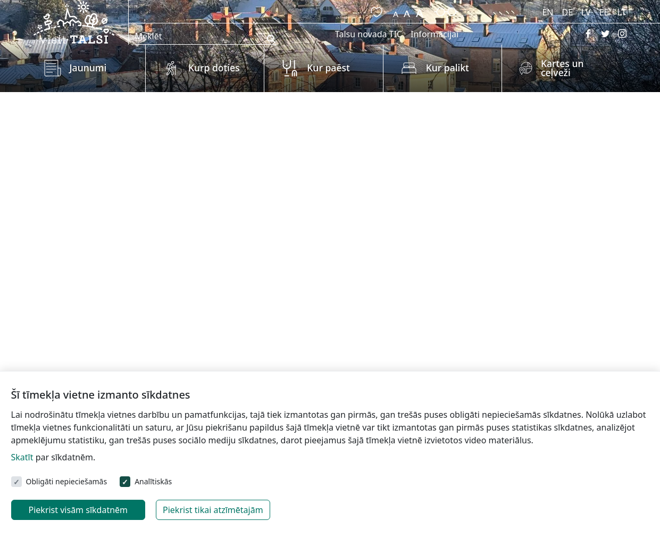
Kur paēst (328, 67)
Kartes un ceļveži (562, 68)
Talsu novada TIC (368, 34)
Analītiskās (153, 481)
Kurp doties (214, 67)
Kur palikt (447, 67)
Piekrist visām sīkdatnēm (78, 510)
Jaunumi (88, 67)
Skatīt (22, 457)
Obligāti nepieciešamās (66, 481)
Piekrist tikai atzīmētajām (213, 510)
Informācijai (434, 34)
